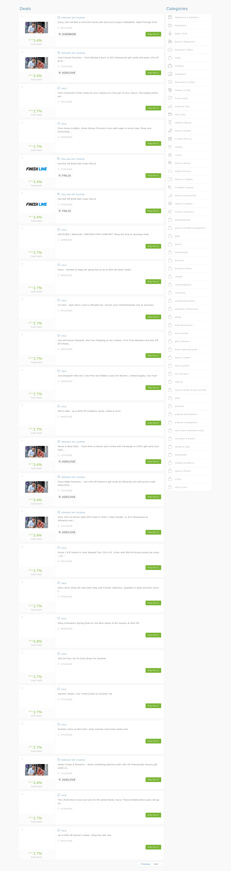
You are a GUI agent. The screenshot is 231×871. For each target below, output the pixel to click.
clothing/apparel (179, 284)
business (176, 260)
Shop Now (153, 34)
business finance (180, 268)
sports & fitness (179, 471)
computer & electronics (183, 309)
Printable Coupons (181, 187)
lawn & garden (179, 365)
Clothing (175, 66)
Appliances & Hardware (183, 17)
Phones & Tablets (180, 179)
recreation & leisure (181, 438)
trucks (174, 479)
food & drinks (178, 333)
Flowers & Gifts (179, 90)
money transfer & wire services (187, 390)
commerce (176, 292)
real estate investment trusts (186, 430)
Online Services (179, 171)
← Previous (144, 864)
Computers (177, 74)
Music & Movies (179, 163)
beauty (175, 244)
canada (175, 276)
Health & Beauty (180, 122)
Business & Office (180, 49)
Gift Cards (176, 114)
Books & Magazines (181, 41)
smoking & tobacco (181, 463)
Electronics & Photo (181, 82)
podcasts (176, 406)
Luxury (175, 155)
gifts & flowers (178, 341)
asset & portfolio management (186, 228)
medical (175, 382)
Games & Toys (179, 106)
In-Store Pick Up (180, 139)
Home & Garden (179, 130)
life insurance (178, 373)
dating (174, 317)
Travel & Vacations (181, 211)
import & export (179, 357)
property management (182, 422)
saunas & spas (179, 446)
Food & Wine (178, 98)
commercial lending (181, 301)
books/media (178, 252)
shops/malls (177, 454)
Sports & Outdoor (180, 203)
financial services (180, 325)
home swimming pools (182, 349)
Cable (174, 58)
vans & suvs (177, 487)
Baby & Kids (177, 33)
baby (174, 236)
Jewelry (175, 147)
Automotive (177, 25)
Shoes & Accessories (182, 195)
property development (182, 414)
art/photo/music (179, 220)
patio (174, 398)
